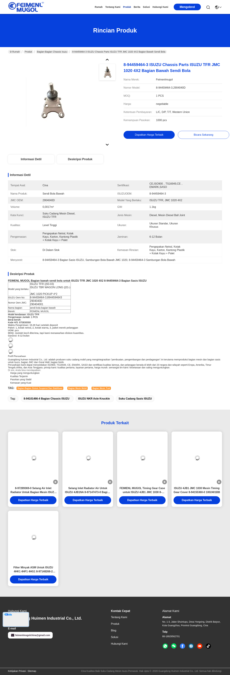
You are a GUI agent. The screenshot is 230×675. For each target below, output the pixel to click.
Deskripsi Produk (80, 159)
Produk (127, 7)
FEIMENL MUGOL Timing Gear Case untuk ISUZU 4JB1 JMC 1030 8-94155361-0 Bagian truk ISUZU (142, 490)
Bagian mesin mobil (77, 388)
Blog (113, 630)
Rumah (98, 7)
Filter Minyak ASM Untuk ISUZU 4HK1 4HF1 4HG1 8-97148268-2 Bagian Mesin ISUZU (33, 570)
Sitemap (32, 671)
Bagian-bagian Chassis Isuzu (52, 51)
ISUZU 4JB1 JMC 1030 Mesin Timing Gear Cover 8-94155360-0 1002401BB (197, 490)
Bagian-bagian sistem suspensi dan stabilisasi (39, 388)
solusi (146, 7)
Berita (137, 7)
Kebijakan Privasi (17, 671)
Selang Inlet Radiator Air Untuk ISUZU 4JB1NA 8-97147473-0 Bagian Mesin (87, 490)
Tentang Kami (113, 7)
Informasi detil (31, 159)
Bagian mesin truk (101, 388)
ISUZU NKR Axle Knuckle (94, 398)
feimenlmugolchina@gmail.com (30, 635)
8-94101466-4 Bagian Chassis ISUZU (46, 398)
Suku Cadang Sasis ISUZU (135, 398)
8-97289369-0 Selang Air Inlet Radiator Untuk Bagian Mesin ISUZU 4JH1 (33, 490)
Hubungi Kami (160, 7)
